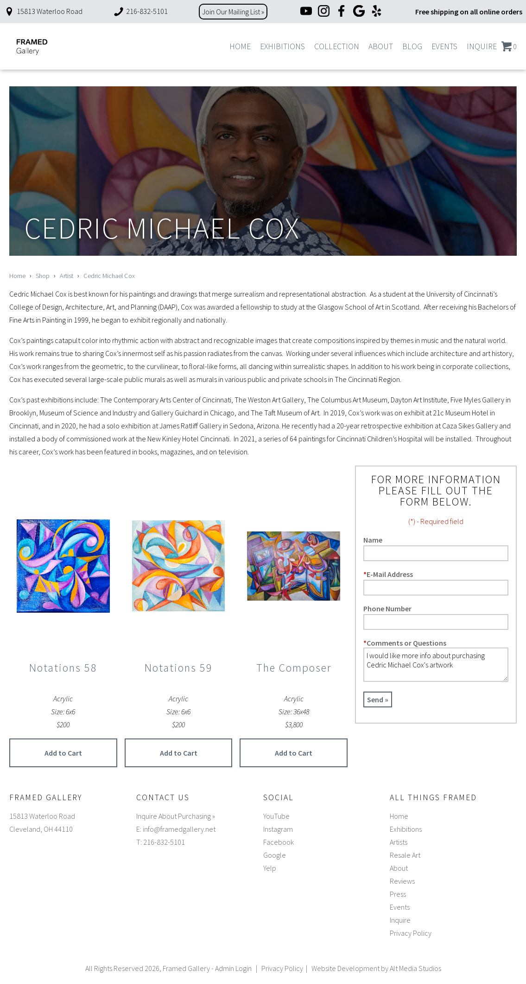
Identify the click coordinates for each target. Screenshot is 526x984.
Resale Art (405, 855)
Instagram (278, 829)
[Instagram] (324, 12)
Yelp (269, 868)
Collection (336, 46)
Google (274, 855)
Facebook (278, 842)
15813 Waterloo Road (43, 11)
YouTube (276, 816)
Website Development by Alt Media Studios (376, 968)
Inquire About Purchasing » (175, 816)
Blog (412, 46)
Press (398, 894)
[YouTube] (306, 12)
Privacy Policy (410, 933)
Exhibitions (282, 46)
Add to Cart (63, 752)
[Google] (359, 12)
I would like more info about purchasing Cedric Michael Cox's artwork (435, 664)
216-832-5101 (140, 11)
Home (240, 46)
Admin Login (233, 968)
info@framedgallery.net (179, 829)
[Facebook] (341, 12)
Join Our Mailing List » (233, 11)
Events (444, 46)
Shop (43, 276)
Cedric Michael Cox (109, 276)
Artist (66, 276)
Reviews (402, 881)
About (380, 46)
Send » (377, 699)
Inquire (482, 46)
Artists (398, 842)
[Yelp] (376, 12)
